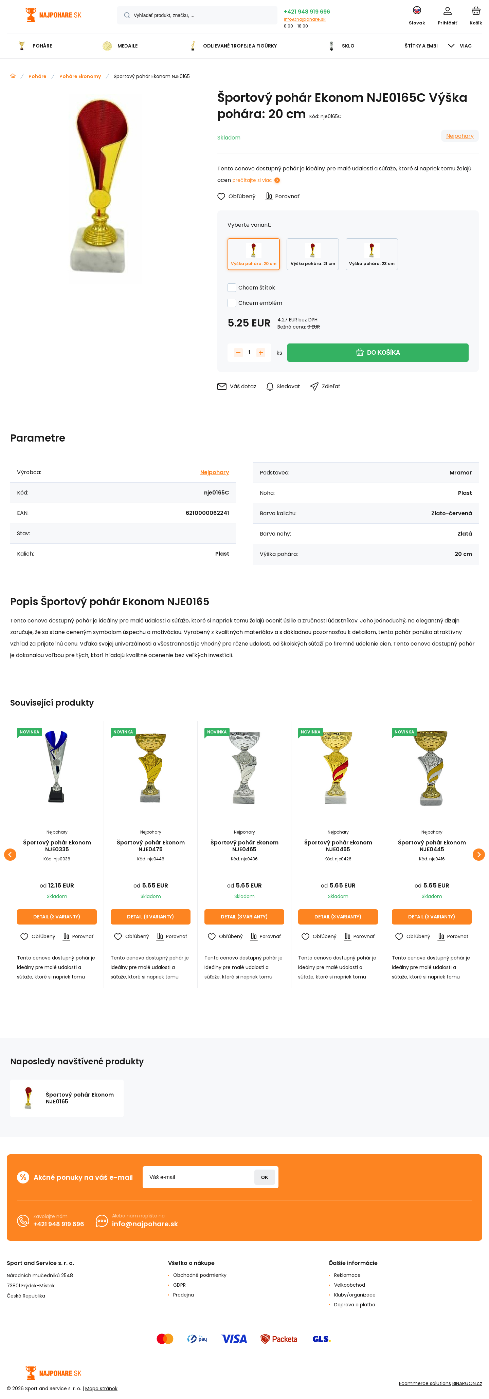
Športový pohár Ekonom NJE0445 (432, 846)
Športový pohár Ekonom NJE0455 (338, 846)
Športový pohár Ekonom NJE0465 (244, 846)
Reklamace (347, 1275)
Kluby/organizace (355, 1294)
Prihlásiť (264, 1177)
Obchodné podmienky (200, 1275)
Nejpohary (460, 136)
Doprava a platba (354, 1304)
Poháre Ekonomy (80, 76)
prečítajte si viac (252, 180)
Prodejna (183, 1294)
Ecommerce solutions (425, 1383)
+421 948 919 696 (307, 12)
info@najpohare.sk (305, 19)
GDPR (179, 1285)
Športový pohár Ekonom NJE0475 (151, 846)
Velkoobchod (349, 1285)
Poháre (38, 76)
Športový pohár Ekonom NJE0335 (57, 846)
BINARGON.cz (467, 1383)
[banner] (53, 18)
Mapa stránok (101, 1388)
